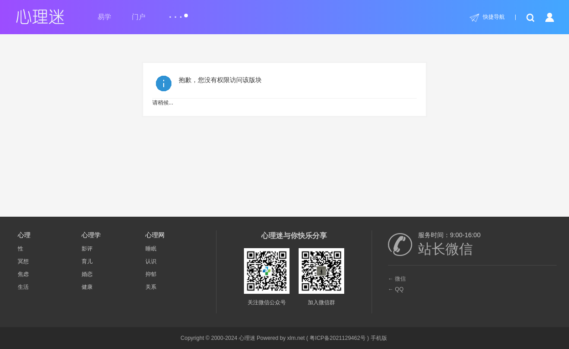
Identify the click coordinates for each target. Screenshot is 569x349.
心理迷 (247, 338)
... (178, 13)
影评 (87, 248)
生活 (23, 287)
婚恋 (87, 274)
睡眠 (150, 248)
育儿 (87, 261)
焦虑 (23, 274)
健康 (87, 287)
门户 (138, 17)
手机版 (379, 338)
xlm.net (296, 338)
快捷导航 (494, 17)
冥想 (23, 261)
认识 (150, 261)
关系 (150, 287)
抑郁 (150, 274)
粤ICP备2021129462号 (338, 338)
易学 (104, 17)
